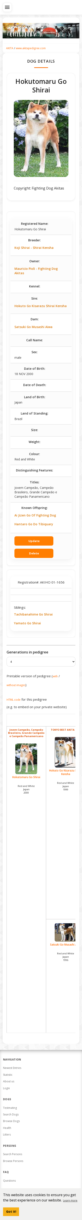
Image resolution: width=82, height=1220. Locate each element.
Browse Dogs (11, 1121)
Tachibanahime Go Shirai (33, 614)
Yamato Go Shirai (27, 623)
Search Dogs (11, 1114)
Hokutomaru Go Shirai (26, 761)
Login (6, 1088)
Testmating (10, 1108)
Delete (34, 553)
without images (16, 685)
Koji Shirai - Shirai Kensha (34, 248)
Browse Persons (13, 1161)
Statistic (7, 1075)
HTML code (14, 700)
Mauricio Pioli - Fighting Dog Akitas (36, 271)
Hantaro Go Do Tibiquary (33, 524)
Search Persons (12, 1154)
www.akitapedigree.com (31, 48)
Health (7, 1128)
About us (8, 1081)
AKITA (9, 48)
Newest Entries (12, 1068)
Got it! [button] (11, 1211)
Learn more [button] (70, 1200)
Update (34, 541)
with (55, 676)
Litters (7, 1134)
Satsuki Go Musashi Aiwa (33, 327)
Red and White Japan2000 (26, 789)
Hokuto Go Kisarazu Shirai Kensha (40, 306)
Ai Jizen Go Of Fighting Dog (35, 515)
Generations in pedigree (27, 652)
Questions (9, 1180)
